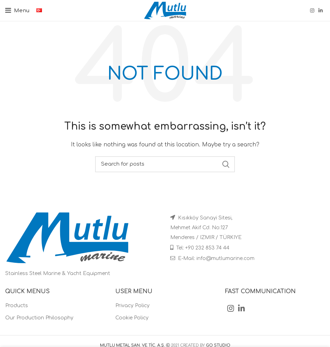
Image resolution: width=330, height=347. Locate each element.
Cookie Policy (132, 317)
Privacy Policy (132, 305)
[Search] (165, 164)
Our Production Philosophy (39, 317)
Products (16, 305)
